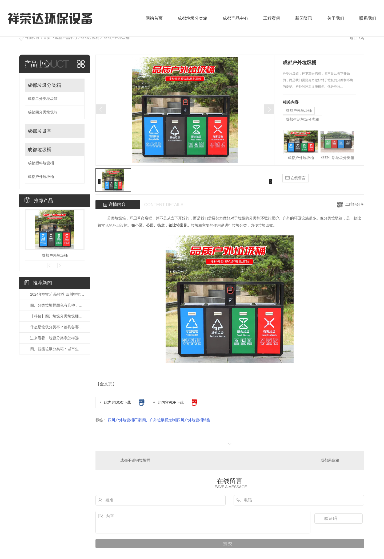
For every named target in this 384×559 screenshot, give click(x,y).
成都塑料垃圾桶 (41, 163)
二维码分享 (354, 204)
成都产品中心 (235, 18)
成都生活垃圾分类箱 (302, 119)
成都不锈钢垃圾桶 (135, 460)
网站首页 (154, 18)
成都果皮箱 (330, 460)
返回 (357, 37)
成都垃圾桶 (90, 37)
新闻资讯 (303, 18)
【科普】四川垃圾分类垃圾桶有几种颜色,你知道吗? (57, 316)
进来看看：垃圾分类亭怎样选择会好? (57, 338)
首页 (47, 37)
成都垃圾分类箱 (192, 18)
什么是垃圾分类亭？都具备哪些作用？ (57, 327)
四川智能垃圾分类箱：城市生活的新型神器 (57, 349)
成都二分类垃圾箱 (43, 98)
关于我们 (335, 18)
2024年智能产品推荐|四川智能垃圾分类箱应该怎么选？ (57, 294)
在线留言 (295, 178)
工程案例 (271, 18)
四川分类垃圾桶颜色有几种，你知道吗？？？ (57, 305)
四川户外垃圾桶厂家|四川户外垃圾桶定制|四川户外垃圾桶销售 (159, 420)
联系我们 (367, 18)
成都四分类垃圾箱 (43, 112)
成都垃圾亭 (39, 131)
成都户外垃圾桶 (116, 37)
